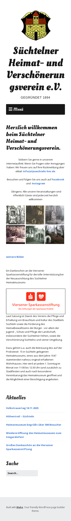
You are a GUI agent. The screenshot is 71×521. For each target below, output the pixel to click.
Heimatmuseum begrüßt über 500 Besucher (33, 424)
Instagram (38, 183)
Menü (18, 109)
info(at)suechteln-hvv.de (39, 171)
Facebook (58, 179)
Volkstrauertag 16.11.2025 (22, 408)
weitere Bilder (15, 257)
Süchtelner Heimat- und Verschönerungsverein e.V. (35, 69)
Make (19, 507)
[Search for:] (22, 473)
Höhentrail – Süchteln (20, 416)
